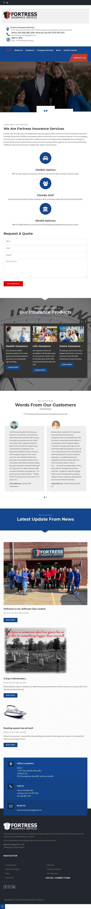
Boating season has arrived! (18, 728)
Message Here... (45, 268)
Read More (10, 620)
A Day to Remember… (15, 678)
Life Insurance (42, 346)
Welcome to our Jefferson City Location (25, 609)
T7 (45, 900)
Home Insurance (69, 346)
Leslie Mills (24, 613)
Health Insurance (17, 346)
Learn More (13, 367)
